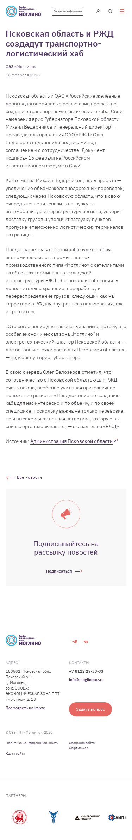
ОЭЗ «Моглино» (21, 66)
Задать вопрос (90, 709)
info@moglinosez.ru (86, 679)
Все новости (29, 477)
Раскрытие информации (68, 11)
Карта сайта (15, 753)
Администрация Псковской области (71, 441)
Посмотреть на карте (25, 707)
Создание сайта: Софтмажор (82, 745)
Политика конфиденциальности (32, 743)
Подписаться (59, 571)
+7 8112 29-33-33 (86, 671)
